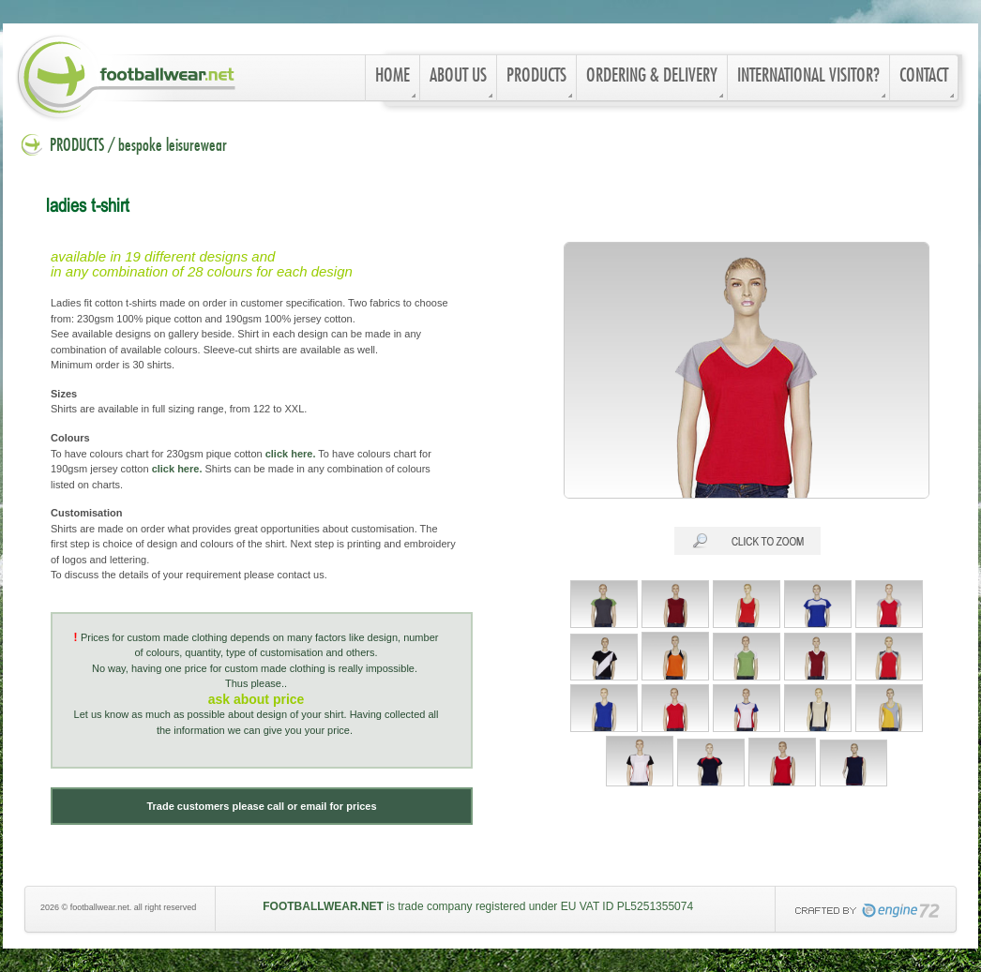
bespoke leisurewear (172, 146)
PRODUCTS (77, 146)
